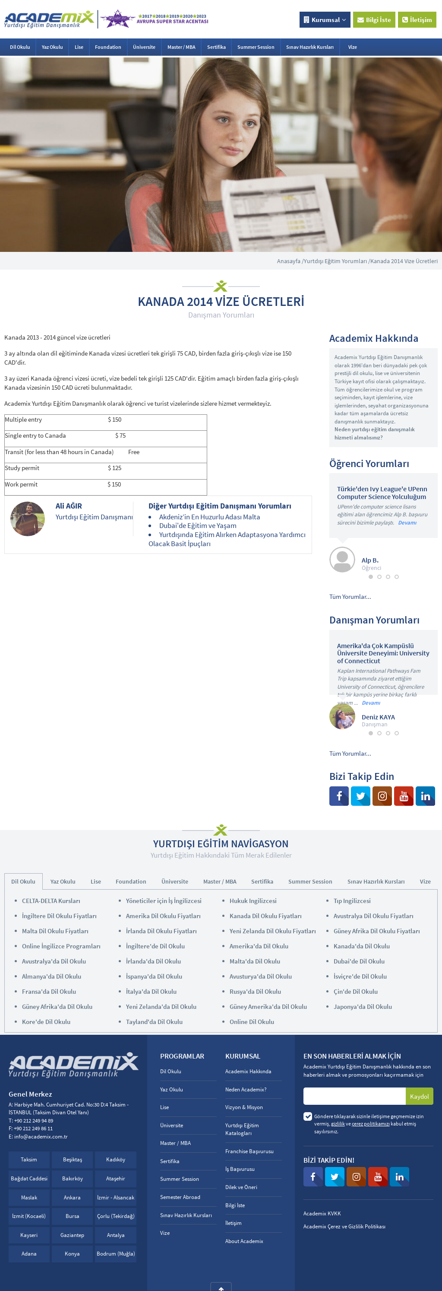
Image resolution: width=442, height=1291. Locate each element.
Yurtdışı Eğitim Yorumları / (337, 261)
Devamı (407, 522)
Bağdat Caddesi (29, 1178)
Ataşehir (115, 1178)
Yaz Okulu (52, 47)
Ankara (72, 1197)
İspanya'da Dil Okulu (154, 976)
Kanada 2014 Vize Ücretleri (404, 261)
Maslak (29, 1197)
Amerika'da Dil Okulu (259, 946)
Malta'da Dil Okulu (255, 961)
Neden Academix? (246, 1089)
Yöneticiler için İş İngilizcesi (164, 901)
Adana (29, 1253)
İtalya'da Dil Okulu (151, 991)
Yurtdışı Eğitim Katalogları (242, 1129)
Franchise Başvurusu (249, 1151)
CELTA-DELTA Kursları (51, 901)
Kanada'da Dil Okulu (362, 946)
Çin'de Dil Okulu (356, 991)
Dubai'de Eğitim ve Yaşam (198, 525)
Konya (72, 1253)
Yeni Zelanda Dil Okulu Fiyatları (273, 931)
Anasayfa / (290, 261)
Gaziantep (72, 1235)
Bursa (72, 1216)
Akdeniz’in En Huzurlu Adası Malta (209, 516)
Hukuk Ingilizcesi (253, 901)
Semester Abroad (180, 1197)
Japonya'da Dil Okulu (363, 1006)
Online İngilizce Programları (61, 946)
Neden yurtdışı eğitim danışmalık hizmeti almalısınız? (375, 433)
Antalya (116, 1235)
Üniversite (144, 47)
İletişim (417, 20)
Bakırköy (72, 1178)
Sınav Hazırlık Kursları (310, 47)
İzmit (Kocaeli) (29, 1216)
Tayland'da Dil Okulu (154, 1022)
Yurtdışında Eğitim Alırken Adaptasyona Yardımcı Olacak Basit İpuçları (226, 539)
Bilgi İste (374, 20)
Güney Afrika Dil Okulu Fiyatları (377, 931)
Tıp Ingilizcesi (352, 901)
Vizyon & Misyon (244, 1107)
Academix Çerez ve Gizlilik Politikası (344, 1226)
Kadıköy (115, 1159)
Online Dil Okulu (252, 1022)
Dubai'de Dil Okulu (359, 961)
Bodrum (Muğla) (116, 1253)
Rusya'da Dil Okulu (255, 991)
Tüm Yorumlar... (350, 596)
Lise (79, 47)
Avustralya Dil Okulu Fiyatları (374, 916)
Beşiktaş (72, 1159)
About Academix (244, 1241)
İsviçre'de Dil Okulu (360, 976)
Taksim (29, 1159)
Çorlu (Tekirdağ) (116, 1216)
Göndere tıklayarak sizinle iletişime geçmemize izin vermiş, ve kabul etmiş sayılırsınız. (369, 1123)
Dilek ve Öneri (241, 1187)
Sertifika (216, 47)
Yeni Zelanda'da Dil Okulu (161, 1006)
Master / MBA (181, 47)
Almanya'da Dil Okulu (51, 976)
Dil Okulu (20, 47)
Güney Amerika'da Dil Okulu (268, 1006)
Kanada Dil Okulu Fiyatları (266, 916)
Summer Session (256, 47)
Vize (352, 47)
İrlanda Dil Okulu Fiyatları (161, 931)
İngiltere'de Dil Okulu (155, 946)
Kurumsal (325, 20)
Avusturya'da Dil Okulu (261, 976)
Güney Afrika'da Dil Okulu (57, 1006)
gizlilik (338, 1123)
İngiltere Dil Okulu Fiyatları (59, 916)
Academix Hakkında (248, 1071)
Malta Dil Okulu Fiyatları (55, 931)
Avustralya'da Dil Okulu (54, 961)
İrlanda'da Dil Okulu (153, 961)
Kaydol (419, 1096)
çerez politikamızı (371, 1123)
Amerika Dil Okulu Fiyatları (163, 916)
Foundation (108, 47)
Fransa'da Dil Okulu (49, 991)
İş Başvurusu (240, 1169)
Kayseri (29, 1235)
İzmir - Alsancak (115, 1197)
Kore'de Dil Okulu (46, 1022)
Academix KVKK (322, 1213)
